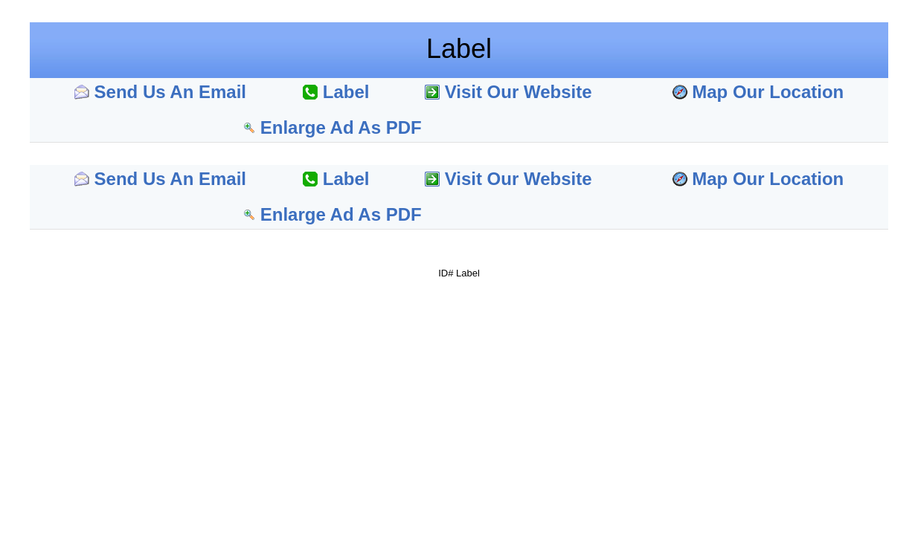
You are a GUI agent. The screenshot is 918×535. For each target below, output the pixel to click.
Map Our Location (768, 92)
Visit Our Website (518, 92)
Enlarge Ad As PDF (341, 127)
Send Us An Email (170, 92)
